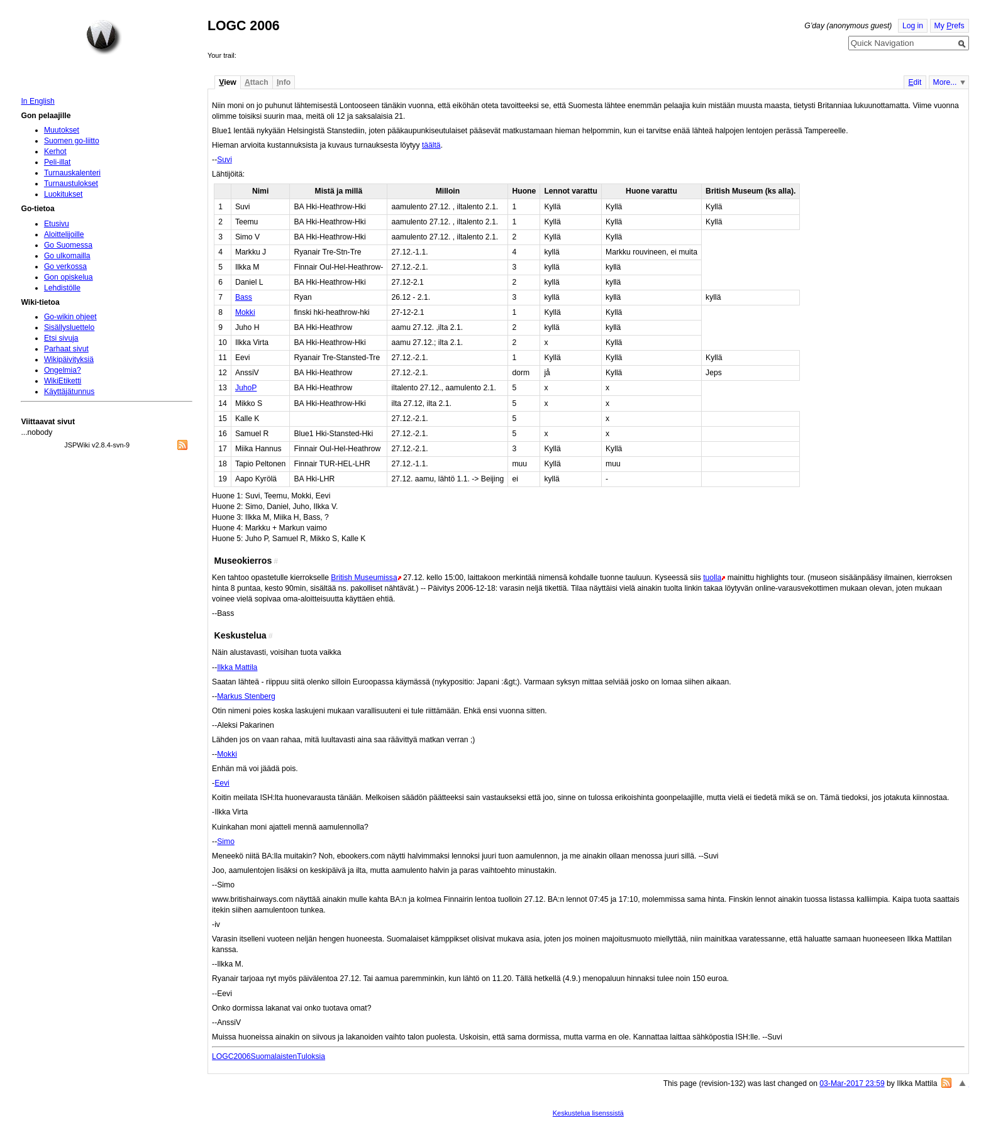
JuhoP (246, 387)
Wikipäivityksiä (69, 359)
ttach (257, 82)
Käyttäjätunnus (69, 391)
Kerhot (55, 151)
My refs (949, 25)
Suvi (224, 159)
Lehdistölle (62, 287)
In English (37, 101)
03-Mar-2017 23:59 (851, 1083)
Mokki (245, 312)
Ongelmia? (62, 370)
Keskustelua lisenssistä (588, 1113)
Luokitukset (63, 194)
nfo (284, 82)
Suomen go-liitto (71, 140)
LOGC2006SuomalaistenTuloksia (268, 1056)
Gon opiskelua (68, 277)
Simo (226, 841)
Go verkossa (65, 266)
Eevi (222, 783)
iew (227, 82)
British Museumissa (364, 577)
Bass (243, 297)
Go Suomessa (68, 245)
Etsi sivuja (61, 338)
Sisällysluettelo (69, 327)
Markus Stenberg (246, 696)
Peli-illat (57, 162)
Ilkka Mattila (237, 667)
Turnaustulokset (71, 183)
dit (914, 82)
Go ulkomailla (67, 255)
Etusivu (56, 223)
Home (104, 37)
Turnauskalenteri (72, 172)
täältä (431, 145)
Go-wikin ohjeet (70, 316)
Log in (912, 25)
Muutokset (61, 130)
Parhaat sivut (66, 348)
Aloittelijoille (64, 234)
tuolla (712, 577)
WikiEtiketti (62, 380)
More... (945, 82)
